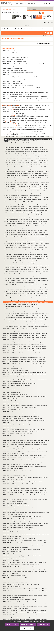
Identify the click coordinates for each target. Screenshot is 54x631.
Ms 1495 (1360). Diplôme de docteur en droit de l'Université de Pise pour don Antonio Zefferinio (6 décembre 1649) (26, 490)
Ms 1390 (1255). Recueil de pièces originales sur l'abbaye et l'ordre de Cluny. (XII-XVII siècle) (23, 88)
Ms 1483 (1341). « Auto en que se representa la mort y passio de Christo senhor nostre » (21, 464)
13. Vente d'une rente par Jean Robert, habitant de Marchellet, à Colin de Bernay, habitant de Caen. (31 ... (26, 158)
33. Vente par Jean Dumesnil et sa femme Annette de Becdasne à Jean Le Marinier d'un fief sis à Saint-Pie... (26, 197)
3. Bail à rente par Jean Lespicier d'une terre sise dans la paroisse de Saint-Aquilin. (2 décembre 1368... (26, 136)
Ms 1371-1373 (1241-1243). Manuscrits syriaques (13, 66)
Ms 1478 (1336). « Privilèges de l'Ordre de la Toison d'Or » (15, 453)
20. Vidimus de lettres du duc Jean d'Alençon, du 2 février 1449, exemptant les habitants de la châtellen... (26, 171)
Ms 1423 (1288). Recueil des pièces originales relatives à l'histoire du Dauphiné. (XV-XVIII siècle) (24, 357)
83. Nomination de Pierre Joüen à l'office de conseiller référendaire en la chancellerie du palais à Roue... (26, 295)
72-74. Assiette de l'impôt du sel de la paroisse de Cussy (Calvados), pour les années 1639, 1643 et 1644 (26, 278)
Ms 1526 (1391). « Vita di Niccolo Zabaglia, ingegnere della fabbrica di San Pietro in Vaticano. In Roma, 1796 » (25, 556)
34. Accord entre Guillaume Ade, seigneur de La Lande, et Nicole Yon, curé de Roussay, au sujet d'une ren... (26, 199)
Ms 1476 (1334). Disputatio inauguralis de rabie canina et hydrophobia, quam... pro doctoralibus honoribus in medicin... (26, 449)
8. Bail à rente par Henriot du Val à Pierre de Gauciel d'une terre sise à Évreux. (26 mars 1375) (24, 147)
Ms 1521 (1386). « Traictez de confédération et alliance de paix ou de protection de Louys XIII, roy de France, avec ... (25, 545)
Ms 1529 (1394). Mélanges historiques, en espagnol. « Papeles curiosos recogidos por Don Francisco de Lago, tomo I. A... (25, 562)
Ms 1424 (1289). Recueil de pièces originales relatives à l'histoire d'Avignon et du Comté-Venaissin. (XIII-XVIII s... (25, 359)
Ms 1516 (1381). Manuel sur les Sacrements (12, 536)
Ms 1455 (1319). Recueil (8, 411)
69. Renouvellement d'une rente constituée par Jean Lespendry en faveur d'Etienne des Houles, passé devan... (26, 271)
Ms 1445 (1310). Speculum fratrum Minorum (12, 390)
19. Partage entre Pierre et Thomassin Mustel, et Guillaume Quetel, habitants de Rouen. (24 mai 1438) (26, 169)
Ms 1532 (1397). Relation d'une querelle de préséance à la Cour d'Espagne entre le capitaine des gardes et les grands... (25, 569)
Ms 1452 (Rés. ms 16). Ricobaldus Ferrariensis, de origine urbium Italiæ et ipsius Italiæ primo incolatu (25, 405)
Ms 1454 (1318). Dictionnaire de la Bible (11, 409)
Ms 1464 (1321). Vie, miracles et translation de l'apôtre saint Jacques (17, 422)
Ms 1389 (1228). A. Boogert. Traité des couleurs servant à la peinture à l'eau (19, 85)
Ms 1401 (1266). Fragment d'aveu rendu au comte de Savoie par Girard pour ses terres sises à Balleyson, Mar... (26, 111)
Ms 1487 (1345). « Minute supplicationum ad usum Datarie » (15, 473)
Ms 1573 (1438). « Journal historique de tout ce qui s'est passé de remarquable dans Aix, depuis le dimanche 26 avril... (25, 604)
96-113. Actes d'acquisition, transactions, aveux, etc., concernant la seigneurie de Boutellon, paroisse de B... (26, 324)
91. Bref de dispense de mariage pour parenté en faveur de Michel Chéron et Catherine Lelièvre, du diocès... (26, 313)
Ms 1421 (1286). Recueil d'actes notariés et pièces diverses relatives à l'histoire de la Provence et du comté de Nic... (25, 352)
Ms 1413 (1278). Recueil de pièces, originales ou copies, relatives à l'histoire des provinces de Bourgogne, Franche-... (25, 335)
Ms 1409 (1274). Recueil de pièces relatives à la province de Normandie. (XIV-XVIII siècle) (22, 129)
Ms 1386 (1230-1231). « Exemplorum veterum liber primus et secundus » (18, 79)
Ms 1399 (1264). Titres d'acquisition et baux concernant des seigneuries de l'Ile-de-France (22, 107)
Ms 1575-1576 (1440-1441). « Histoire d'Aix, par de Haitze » (15, 608)
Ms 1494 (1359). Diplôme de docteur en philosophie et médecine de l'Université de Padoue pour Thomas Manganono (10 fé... (26, 488)
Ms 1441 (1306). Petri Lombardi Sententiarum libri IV (14, 381)
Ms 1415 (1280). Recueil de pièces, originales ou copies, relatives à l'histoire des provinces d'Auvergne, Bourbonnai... (25, 339)
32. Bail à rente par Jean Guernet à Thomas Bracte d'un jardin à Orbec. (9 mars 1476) (22, 195)
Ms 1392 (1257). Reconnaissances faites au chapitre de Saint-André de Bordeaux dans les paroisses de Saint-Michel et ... (26, 92)
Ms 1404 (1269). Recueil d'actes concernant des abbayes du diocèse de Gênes (19, 118)
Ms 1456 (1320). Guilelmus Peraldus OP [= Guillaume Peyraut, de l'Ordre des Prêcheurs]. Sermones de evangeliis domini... (25, 414)
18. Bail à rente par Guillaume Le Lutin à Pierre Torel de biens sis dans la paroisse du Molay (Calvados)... (26, 166)
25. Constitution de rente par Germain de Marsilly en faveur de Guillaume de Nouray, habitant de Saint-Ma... (26, 180)
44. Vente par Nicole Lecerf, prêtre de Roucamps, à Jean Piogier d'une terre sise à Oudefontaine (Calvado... (26, 219)
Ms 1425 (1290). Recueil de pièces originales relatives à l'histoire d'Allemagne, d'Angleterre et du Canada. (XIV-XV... (25, 361)
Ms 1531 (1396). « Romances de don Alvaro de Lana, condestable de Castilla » (19, 566)
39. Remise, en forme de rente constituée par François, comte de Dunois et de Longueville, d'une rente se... (26, 210)
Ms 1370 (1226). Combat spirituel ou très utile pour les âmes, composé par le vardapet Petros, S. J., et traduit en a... (26, 63)
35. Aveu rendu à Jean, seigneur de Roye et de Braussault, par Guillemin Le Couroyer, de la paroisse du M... (26, 201)
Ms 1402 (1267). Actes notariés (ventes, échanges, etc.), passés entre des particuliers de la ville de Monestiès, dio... (26, 114)
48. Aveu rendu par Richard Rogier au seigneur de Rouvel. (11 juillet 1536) (20, 228)
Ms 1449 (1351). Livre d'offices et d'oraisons (12, 398)
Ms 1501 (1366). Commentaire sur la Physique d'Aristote (15, 503)
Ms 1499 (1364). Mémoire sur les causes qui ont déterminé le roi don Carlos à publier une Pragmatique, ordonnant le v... (26, 499)
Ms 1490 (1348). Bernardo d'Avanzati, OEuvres (13, 479)
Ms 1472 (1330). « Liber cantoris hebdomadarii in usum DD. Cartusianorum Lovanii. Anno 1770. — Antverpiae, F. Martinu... (26, 440)
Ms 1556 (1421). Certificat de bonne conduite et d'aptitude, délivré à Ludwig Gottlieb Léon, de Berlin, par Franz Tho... (26, 590)
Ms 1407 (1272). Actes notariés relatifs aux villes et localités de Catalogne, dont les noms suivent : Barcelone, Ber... (26, 125)
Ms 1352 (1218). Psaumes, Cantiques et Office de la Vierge (15, 50)
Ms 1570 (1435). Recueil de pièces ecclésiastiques (13, 597)
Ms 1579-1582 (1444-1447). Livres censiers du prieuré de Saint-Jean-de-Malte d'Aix (20, 615)
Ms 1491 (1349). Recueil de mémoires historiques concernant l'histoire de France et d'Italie (22, 481)
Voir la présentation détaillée (43, 43)
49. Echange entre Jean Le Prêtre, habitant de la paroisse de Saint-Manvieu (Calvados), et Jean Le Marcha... (26, 230)
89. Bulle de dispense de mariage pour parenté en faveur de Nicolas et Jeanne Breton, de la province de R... (26, 308)
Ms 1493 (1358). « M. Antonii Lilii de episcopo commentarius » (16, 486)
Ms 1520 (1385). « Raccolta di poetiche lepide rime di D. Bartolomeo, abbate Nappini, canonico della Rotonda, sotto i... (25, 542)
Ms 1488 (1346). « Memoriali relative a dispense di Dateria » (15, 475)
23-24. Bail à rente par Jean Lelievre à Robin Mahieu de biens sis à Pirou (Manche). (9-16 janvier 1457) (26, 177)
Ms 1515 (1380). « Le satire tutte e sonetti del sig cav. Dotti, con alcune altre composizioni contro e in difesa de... (26, 534)
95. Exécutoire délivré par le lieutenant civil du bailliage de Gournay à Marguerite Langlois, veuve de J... (26, 322)
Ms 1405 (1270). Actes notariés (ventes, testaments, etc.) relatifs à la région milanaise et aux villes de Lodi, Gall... (26, 120)
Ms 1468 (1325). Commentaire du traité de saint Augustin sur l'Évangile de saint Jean (21, 431)
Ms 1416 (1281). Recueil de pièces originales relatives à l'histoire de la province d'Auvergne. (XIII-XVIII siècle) (25, 342)
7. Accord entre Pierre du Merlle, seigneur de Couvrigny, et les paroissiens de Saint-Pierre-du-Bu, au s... (26, 145)
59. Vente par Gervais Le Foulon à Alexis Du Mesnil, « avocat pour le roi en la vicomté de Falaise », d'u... (26, 252)
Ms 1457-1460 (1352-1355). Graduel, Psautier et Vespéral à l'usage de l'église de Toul (21, 416)
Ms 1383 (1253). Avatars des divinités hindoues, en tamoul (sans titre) (18, 72)
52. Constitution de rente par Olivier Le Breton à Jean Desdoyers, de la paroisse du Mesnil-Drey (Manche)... (26, 236)
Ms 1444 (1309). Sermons (8, 387)
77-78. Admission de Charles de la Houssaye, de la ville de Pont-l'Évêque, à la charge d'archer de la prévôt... (26, 284)
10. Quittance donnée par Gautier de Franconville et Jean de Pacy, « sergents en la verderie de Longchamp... (26, 151)
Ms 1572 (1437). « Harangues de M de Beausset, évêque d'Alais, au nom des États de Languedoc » (24, 601)
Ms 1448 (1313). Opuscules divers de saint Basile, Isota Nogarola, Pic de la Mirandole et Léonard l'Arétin (25, 396)
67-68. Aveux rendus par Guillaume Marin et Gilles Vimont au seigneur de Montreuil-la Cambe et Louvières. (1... (26, 269)
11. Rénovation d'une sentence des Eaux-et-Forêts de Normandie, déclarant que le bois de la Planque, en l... (26, 153)
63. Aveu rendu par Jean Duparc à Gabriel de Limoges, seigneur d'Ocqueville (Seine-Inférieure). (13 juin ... (26, 260)
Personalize (43, 624)
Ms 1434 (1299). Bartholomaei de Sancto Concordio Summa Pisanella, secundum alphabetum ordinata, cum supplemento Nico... (25, 372)
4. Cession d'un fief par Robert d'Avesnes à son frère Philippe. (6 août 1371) (20, 138)
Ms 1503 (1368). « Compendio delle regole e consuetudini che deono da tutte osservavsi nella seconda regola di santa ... (26, 508)
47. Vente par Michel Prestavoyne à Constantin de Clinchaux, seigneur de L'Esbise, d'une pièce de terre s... (26, 225)
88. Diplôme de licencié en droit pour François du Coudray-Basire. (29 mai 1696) (21, 306)
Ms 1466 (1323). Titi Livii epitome (10, 427)
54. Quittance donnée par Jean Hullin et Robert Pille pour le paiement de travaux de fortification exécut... (26, 241)
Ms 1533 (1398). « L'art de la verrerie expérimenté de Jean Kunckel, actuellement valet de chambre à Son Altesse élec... (26, 571)
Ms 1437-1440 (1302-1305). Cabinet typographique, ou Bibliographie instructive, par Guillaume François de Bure (25, 379)
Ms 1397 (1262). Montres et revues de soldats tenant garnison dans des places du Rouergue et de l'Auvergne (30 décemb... (26, 103)
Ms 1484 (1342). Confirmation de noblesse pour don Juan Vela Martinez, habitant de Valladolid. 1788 (24, 466)
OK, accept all (12, 624)
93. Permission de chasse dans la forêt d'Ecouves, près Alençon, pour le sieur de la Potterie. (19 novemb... (26, 317)
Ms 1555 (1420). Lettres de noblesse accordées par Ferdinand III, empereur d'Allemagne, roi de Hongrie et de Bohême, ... (26, 588)
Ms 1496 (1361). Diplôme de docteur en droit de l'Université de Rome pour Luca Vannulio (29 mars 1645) (25, 492)
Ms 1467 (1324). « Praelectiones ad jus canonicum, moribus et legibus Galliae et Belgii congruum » (24, 429)
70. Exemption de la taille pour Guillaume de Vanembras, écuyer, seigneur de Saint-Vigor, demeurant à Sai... (26, 273)
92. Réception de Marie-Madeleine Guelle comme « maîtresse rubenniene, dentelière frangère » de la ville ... (26, 315)
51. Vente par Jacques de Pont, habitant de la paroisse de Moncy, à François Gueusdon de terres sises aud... (26, 234)
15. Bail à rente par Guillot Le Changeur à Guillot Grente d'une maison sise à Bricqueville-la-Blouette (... (26, 162)
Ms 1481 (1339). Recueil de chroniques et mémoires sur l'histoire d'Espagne (19, 459)
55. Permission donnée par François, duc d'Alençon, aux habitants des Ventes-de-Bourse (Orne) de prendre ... (26, 243)
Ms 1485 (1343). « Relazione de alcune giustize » (13, 468)
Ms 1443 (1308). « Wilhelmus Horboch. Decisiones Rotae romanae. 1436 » (18, 385)
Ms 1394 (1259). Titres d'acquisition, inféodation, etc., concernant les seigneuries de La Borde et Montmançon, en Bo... (26, 96)
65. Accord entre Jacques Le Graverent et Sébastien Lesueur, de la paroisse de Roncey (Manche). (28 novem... (26, 265)
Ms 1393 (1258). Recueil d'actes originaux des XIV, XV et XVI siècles (17, 94)
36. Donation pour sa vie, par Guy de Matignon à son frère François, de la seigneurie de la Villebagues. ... (26, 204)
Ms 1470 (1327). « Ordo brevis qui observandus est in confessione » (17, 435)
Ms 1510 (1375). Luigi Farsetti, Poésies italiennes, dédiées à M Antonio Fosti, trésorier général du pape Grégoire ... (26, 523)
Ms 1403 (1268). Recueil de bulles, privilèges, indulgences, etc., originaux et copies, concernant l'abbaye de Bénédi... (26, 116)
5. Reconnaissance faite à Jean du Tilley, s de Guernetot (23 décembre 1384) (20, 140)
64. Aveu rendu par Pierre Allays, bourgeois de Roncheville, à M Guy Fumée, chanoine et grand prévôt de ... (26, 263)
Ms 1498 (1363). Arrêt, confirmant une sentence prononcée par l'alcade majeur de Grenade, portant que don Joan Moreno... (26, 497)
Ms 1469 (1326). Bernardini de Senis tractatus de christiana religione (17, 433)
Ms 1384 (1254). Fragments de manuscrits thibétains (14, 74)
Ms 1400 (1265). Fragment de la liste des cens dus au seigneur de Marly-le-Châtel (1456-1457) (23, 109)
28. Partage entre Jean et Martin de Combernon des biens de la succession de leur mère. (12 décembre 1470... (26, 186)
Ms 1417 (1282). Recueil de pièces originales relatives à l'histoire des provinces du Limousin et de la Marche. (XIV (25, 344)
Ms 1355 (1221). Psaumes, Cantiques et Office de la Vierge (15, 57)
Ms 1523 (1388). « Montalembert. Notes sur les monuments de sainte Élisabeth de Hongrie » (22, 549)
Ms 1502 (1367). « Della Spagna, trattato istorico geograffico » (16, 505)
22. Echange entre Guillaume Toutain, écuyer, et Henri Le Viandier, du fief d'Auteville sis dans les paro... (26, 175)
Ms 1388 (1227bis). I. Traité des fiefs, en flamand (13, 83)
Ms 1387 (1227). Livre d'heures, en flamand (12, 81)
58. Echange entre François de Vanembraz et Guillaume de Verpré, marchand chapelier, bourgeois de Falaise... (26, 249)
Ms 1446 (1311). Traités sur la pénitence (11, 392)
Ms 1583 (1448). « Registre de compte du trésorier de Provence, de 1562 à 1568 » (20, 617)
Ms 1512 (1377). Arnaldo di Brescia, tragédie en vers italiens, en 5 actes (18, 527)
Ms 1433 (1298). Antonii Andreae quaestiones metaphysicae (15, 370)
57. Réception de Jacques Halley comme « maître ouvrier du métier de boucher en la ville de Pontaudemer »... (26, 247)
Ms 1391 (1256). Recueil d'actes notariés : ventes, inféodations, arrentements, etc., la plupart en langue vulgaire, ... (26, 90)
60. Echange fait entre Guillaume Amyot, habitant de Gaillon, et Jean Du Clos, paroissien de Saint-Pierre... (26, 254)
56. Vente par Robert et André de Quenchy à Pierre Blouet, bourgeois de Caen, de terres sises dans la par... (26, 245)
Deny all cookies (28, 624)
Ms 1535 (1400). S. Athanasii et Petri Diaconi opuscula (14, 575)
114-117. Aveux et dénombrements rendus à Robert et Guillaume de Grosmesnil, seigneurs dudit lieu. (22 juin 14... (26, 326)
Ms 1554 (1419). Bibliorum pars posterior (11, 586)
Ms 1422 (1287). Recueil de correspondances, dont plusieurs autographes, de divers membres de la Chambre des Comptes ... (26, 355)
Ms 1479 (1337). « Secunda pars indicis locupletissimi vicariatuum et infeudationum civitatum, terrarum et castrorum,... (25, 455)
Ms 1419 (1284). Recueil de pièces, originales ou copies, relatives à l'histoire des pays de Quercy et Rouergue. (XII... (25, 348)
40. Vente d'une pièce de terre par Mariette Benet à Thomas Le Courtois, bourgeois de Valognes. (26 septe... (26, 212)
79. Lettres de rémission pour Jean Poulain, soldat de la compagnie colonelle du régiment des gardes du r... (26, 287)
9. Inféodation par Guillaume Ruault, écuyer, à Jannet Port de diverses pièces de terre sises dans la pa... (26, 149)
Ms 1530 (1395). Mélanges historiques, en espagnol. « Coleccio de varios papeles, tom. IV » (22, 564)
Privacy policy (27, 628)
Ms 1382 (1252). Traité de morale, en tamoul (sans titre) (15, 70)
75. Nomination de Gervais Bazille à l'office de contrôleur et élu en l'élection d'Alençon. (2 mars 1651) (26, 280)
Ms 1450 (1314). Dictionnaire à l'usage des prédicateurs (15, 401)
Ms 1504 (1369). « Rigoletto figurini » (10, 510)
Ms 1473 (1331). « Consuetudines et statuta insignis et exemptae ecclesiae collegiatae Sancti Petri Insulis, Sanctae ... (25, 442)
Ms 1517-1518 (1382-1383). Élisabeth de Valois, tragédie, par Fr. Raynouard (19, 538)
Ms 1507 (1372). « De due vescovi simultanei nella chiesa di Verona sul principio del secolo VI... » (23, 516)
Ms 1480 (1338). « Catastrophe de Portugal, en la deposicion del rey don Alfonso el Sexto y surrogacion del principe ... (25, 457)
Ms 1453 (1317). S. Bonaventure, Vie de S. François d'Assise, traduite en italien (19, 407)
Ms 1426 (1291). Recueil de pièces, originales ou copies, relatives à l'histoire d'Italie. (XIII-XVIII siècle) (25, 363)
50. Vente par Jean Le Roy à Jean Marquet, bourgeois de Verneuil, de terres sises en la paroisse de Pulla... (26, 232)
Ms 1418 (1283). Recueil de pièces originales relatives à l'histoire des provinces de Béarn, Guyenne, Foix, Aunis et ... (25, 346)
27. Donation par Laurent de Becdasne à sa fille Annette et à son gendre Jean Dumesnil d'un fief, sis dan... (26, 184)
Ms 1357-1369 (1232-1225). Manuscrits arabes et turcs (14, 61)
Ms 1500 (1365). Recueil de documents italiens (13, 501)
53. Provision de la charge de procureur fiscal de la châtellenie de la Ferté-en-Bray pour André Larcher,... (26, 239)
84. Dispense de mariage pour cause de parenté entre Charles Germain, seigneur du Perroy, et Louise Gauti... (26, 297)
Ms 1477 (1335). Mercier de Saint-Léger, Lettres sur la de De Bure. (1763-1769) (25, 451)
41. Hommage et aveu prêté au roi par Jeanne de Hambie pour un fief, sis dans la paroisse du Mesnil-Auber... (26, 215)
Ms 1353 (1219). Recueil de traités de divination (13, 53)
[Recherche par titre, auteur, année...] (25, 12)
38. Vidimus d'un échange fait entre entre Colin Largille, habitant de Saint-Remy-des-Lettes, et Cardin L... (26, 208)
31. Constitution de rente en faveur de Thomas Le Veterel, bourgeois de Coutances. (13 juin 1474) (25, 193)
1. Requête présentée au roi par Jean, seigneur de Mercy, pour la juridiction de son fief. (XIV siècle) (25, 132)
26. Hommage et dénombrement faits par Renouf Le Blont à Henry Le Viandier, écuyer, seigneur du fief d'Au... (26, 182)
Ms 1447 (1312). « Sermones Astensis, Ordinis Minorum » (15, 394)
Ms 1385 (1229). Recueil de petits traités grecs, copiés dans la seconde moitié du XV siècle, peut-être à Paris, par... (25, 77)
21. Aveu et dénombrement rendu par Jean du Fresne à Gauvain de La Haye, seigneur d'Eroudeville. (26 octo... (26, 173)
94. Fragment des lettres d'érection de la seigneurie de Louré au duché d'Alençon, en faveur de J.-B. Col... (26, 319)
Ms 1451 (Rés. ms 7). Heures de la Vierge (11, 403)
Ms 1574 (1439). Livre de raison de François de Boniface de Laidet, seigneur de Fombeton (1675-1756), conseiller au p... (25, 606)
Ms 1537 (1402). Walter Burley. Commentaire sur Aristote (15, 580)
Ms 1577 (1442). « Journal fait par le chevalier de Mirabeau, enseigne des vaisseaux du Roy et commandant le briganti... (25, 610)
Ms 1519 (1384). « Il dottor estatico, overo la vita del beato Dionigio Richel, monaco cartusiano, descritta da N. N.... (25, 540)
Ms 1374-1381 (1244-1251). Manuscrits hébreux (13, 68)
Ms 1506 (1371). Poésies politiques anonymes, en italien (15, 514)
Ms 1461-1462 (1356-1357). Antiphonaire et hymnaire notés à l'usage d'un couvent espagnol (22, 418)
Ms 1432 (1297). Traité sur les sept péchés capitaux (13, 368)
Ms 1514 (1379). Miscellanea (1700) (10, 532)
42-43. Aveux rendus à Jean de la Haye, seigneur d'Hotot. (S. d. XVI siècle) (20, 217)
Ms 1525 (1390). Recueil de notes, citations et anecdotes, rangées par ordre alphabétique (22, 553)
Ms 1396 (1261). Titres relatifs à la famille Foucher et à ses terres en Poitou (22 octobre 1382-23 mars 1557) (25, 101)
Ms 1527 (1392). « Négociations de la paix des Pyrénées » (15, 558)
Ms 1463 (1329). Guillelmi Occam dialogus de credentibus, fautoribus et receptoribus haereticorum (24, 420)
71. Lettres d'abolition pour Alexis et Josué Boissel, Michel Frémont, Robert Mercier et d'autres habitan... (26, 276)
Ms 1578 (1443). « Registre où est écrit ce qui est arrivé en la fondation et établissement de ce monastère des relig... (25, 612)
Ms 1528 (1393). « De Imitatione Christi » (11, 560)
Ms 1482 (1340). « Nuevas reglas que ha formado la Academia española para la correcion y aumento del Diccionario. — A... (26, 462)
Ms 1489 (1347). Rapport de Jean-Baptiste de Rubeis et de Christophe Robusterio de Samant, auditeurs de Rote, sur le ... (26, 477)
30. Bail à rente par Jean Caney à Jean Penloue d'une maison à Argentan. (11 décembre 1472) (24, 191)
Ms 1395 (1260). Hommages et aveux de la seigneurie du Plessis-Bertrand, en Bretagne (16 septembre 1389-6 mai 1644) (26, 98)
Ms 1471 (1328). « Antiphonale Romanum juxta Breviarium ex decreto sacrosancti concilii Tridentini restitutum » (26, 438)
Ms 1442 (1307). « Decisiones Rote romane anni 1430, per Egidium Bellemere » (19, 383)
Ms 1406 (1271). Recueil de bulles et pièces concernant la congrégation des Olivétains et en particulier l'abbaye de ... (26, 122)
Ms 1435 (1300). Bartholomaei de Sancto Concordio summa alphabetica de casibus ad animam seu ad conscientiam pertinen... (25, 374)
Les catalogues (9, 9)
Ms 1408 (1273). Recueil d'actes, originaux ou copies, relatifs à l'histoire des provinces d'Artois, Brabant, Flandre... (25, 127)
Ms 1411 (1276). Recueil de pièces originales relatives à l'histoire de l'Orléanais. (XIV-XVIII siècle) (24, 331)
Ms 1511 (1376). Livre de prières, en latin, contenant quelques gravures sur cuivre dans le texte (23, 525)
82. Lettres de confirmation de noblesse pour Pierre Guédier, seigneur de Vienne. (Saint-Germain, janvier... (26, 293)
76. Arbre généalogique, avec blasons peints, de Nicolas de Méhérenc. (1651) (20, 282)
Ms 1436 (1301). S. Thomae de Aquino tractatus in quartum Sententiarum (18, 377)
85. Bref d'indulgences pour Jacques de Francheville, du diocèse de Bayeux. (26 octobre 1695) (24, 300)
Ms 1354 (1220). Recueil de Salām (10, 55)
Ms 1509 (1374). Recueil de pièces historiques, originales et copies (17, 521)
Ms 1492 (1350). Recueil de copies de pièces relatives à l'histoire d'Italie (18, 484)
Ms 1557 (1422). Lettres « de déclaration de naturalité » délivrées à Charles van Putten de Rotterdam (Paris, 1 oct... (26, 593)
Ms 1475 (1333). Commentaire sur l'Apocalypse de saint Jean (16, 446)
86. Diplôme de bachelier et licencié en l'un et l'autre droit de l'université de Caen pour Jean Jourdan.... (26, 302)
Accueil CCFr (4, 23)
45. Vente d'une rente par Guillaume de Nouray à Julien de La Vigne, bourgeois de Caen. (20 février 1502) (26, 221)
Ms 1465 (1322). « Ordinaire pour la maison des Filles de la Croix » (17, 425)
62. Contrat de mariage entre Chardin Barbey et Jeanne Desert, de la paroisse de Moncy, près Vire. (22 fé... (26, 258)
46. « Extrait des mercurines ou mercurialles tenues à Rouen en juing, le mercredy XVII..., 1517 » (25, 223)
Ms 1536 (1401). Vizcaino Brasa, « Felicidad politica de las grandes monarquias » (20, 577)
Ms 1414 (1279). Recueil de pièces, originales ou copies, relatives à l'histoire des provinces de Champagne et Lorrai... (25, 337)
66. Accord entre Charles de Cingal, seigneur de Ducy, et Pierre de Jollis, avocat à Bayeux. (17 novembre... (26, 267)
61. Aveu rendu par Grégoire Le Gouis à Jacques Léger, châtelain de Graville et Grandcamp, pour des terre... (26, 256)
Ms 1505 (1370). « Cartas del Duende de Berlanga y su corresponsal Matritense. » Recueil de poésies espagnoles (26, 512)
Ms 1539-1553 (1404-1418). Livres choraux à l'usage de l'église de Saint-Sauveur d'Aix (21, 584)
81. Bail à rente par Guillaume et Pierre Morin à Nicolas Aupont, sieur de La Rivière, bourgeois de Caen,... (26, 291)
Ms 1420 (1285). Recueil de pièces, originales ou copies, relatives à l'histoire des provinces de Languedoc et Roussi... (25, 350)
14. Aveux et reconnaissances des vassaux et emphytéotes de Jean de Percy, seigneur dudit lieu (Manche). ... (26, 160)
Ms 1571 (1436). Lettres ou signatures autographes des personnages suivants (19, 599)
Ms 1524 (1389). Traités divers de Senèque (12, 551)
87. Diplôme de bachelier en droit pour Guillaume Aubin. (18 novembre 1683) (20, 304)
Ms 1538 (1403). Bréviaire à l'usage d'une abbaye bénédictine (16, 582)
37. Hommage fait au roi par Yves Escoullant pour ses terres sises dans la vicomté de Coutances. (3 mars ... (26, 206)
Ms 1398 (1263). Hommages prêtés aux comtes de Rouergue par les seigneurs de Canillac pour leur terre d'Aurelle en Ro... (26, 105)
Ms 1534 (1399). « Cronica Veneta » (10, 573)
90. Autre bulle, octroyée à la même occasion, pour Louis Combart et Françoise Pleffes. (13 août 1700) (26, 311)
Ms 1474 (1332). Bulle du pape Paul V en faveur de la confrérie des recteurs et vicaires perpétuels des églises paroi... (26, 444)
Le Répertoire (34, 9)
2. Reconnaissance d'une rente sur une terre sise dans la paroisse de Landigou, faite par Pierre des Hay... (26, 134)
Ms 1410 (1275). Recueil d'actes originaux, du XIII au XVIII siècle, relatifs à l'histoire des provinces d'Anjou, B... (25, 329)
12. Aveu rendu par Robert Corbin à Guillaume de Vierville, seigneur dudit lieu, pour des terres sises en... (26, 156)
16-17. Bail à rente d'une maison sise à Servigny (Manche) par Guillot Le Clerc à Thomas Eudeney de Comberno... (26, 164)
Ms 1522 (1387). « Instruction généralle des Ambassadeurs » (15, 547)
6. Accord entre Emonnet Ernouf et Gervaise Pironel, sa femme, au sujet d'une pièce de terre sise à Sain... (26, 142)
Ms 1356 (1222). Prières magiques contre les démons (14, 59)
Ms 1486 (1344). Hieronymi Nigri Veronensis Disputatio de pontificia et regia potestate (21, 470)
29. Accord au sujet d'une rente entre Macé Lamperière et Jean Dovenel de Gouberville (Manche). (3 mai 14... (26, 188)
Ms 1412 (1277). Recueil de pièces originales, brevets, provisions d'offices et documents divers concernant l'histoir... (25, 333)
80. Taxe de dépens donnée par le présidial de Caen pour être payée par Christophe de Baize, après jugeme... (26, 289)
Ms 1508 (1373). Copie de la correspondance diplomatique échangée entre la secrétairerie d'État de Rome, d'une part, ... (26, 518)
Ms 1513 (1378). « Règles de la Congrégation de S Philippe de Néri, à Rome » (19, 529)
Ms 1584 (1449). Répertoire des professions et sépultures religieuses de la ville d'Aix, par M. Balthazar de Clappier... (25, 619)
